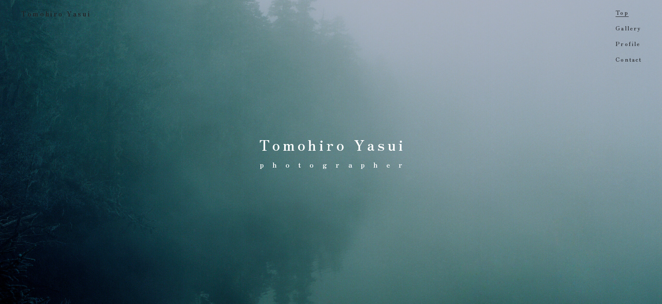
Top (622, 12)
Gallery (628, 28)
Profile (628, 43)
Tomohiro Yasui (56, 13)
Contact (629, 59)
